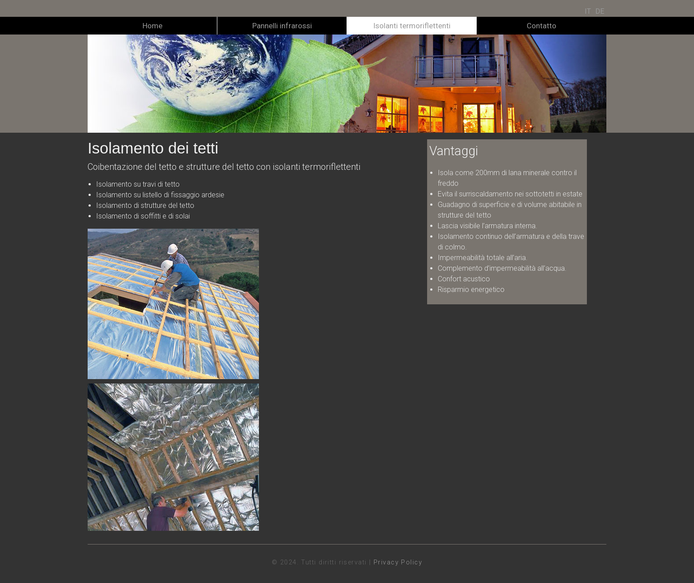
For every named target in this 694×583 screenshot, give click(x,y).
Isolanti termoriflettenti (412, 25)
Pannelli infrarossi (282, 25)
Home (152, 25)
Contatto (541, 25)
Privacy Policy (398, 562)
